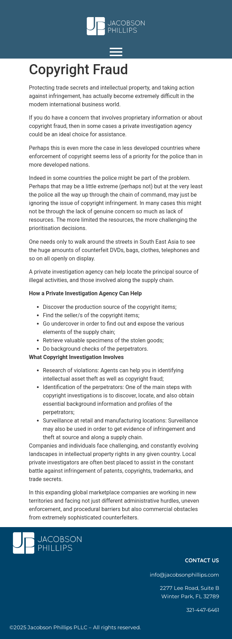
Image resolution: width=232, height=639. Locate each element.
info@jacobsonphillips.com (184, 574)
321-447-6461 (202, 610)
